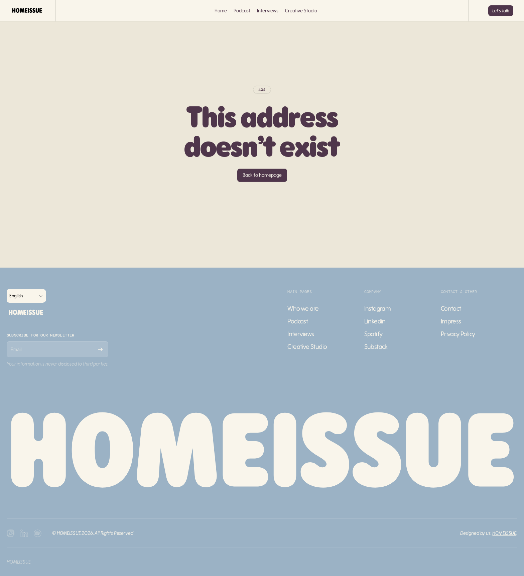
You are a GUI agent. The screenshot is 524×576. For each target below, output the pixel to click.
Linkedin (375, 321)
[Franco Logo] (27, 11)
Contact (451, 308)
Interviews (267, 10)
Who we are (302, 308)
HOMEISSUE (504, 533)
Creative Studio (301, 10)
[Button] (501, 10)
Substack (376, 346)
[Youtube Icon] (24, 533)
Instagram (377, 308)
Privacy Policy (458, 334)
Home (221, 10)
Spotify (373, 334)
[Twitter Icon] (37, 533)
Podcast (242, 10)
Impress (451, 321)
